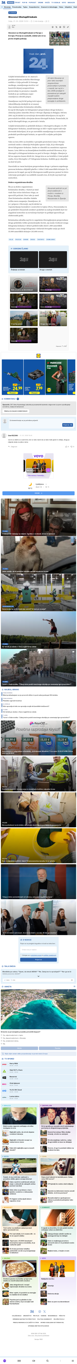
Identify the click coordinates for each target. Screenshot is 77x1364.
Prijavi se (67, 425)
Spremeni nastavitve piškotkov (24, 1319)
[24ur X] (44, 1311)
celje (11, 239)
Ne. (4, 1044)
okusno (6, 1258)
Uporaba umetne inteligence (38, 1326)
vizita (5, 1156)
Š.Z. (13, 27)
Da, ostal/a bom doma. (11, 1041)
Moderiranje (52, 1315)
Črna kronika (16, 7)
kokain (25, 239)
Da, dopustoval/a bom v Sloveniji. (14, 1038)
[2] (12, 377)
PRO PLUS (36, 1315)
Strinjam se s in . (39, 955)
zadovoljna (46, 1105)
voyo (43, 1258)
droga (32, 239)
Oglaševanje (16, 1315)
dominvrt (45, 1207)
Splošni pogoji (59, 1319)
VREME (39, 493)
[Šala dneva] (71, 980)
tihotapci (40, 239)
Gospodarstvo (34, 7)
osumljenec (50, 239)
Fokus (61, 7)
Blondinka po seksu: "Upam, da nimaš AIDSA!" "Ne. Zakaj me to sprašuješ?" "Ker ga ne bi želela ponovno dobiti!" (38, 974)
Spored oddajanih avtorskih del (52, 1322)
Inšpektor (68, 7)
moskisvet (7, 1207)
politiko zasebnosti (50, 955)
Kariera (43, 1315)
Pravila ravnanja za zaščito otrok (26, 1322)
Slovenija (7, 7)
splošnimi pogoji (36, 955)
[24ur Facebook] (39, 1311)
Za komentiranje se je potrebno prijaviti (42, 424)
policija (18, 239)
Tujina (25, 7)
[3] (34, 377)
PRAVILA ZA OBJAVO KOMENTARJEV (15, 411)
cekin (43, 1156)
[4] (56, 377)
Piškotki (62, 1315)
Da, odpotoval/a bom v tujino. (13, 1035)
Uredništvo (27, 1315)
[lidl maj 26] (38, 356)
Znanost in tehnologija (49, 7)
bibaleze (6, 1105)
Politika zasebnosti (44, 1319)
